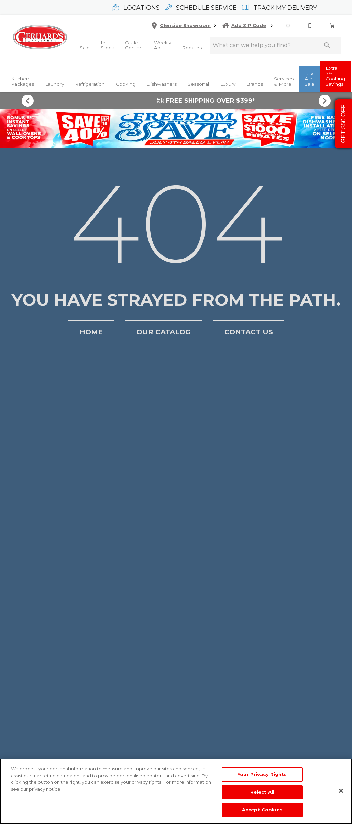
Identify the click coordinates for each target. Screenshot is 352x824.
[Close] (341, 790)
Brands (254, 84)
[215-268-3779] (310, 26)
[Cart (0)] (332, 26)
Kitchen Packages (22, 81)
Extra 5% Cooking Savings (335, 76)
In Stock (107, 45)
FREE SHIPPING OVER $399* (176, 100)
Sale (85, 47)
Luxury (227, 84)
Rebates (192, 47)
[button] (288, 26)
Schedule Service (200, 7)
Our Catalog (163, 332)
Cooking (125, 84)
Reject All (262, 792)
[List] (288, 26)
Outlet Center (133, 45)
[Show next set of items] (324, 101)
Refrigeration (90, 84)
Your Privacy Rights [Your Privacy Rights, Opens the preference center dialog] (262, 774)
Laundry (54, 84)
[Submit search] (327, 45)
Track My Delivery (279, 7)
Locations (136, 7)
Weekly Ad (162, 45)
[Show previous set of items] (27, 101)
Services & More (284, 81)
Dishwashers (161, 84)
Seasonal (198, 84)
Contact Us (248, 332)
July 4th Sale (310, 79)
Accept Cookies (262, 809)
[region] (176, 791)
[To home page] (40, 37)
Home (91, 332)
